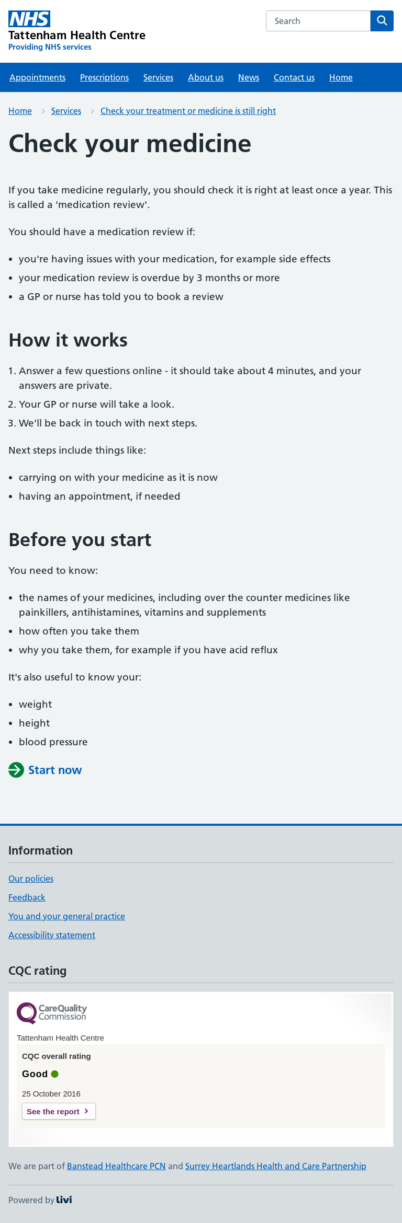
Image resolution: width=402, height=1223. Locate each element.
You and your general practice (66, 916)
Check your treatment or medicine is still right (188, 111)
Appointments (37, 77)
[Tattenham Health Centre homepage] (77, 31)
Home (341, 77)
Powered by (40, 1200)
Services (158, 77)
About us (206, 77)
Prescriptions (104, 77)
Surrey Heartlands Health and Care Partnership (275, 1166)
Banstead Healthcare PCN (116, 1166)
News (248, 77)
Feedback (27, 897)
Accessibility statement (51, 935)
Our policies (30, 878)
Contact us (294, 77)
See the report (53, 1111)
